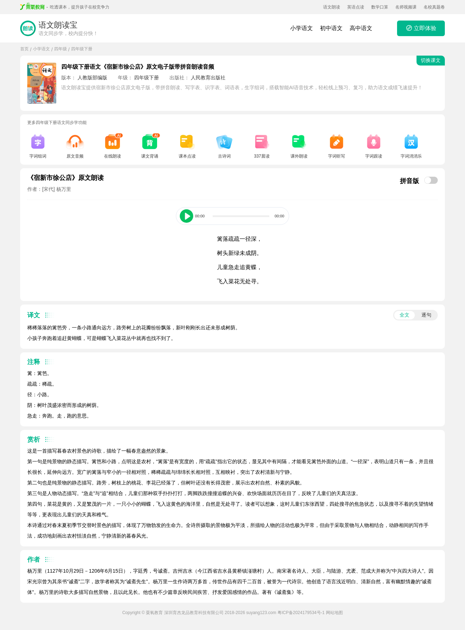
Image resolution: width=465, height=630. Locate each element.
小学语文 (301, 28)
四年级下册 (81, 48)
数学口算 (379, 7)
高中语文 (361, 28)
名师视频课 (406, 7)
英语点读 (355, 7)
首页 (24, 48)
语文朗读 (331, 7)
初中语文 (331, 28)
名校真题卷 (434, 7)
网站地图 (334, 612)
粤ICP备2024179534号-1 (301, 612)
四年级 (60, 48)
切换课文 (431, 60)
